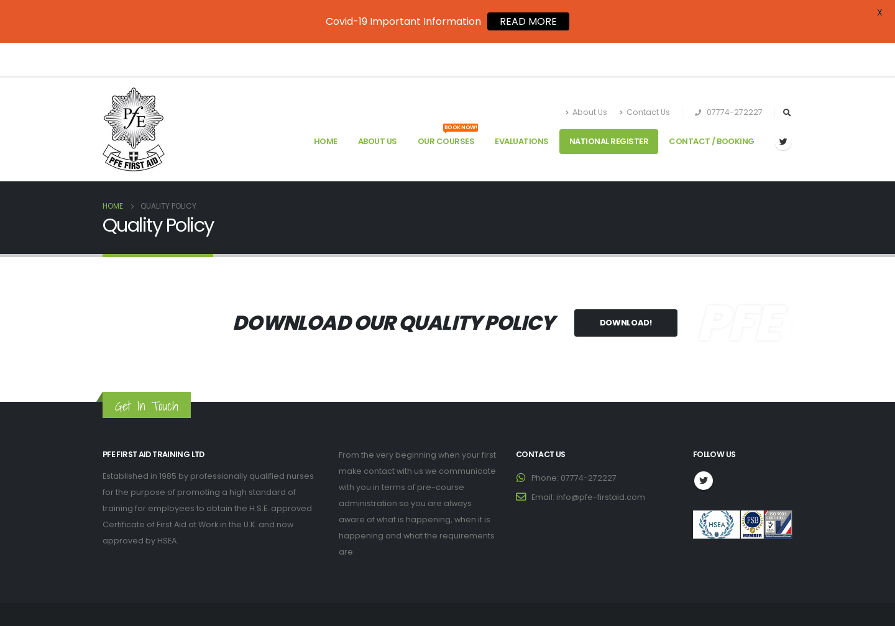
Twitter (703, 447)
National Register (609, 109)
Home (325, 109)
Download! (626, 290)
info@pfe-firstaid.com (600, 464)
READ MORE (528, 21)
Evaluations (522, 109)
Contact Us (645, 80)
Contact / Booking (712, 109)
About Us (586, 80)
